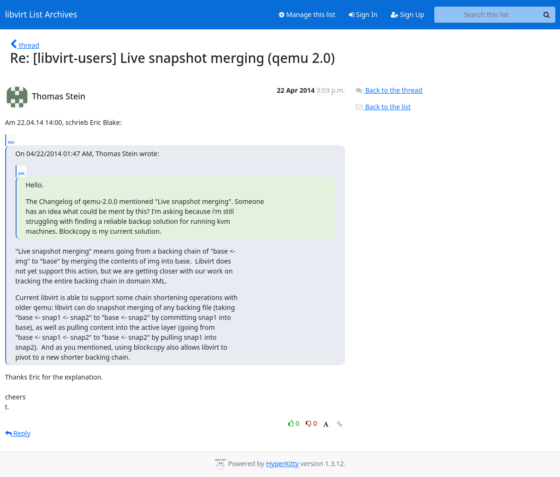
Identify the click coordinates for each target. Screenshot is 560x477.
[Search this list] (486, 15)
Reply (18, 433)
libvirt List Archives (41, 14)
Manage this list (307, 14)
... (11, 139)
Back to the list (383, 106)
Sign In (363, 14)
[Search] (546, 15)
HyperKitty (282, 463)
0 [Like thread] (294, 423)
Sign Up (407, 14)
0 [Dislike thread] (311, 423)
